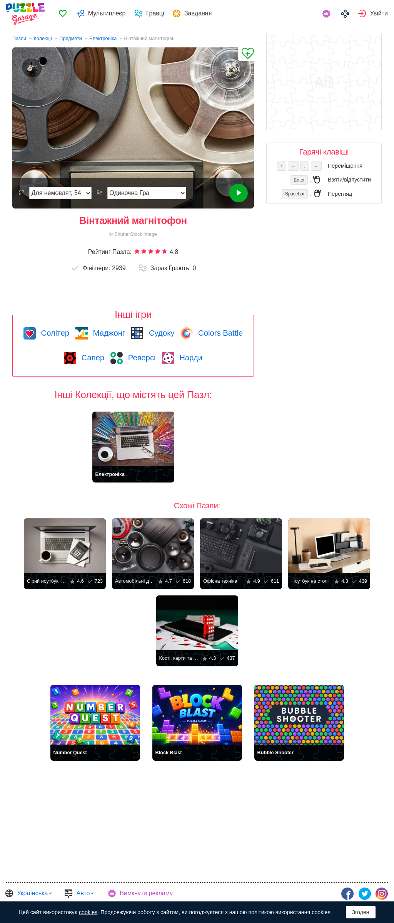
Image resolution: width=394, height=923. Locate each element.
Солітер (54, 333)
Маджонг (108, 333)
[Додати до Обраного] (246, 54)
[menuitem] (65, 14)
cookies (88, 912)
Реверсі (140, 357)
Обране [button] (65, 14)
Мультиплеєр (110, 13)
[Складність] (60, 193)
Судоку (160, 333)
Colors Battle (219, 333)
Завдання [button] (201, 13)
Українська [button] (32, 893)
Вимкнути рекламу (146, 893)
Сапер (91, 357)
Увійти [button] (379, 13)
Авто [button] (83, 893)
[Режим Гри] (146, 193)
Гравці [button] (158, 13)
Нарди (190, 357)
